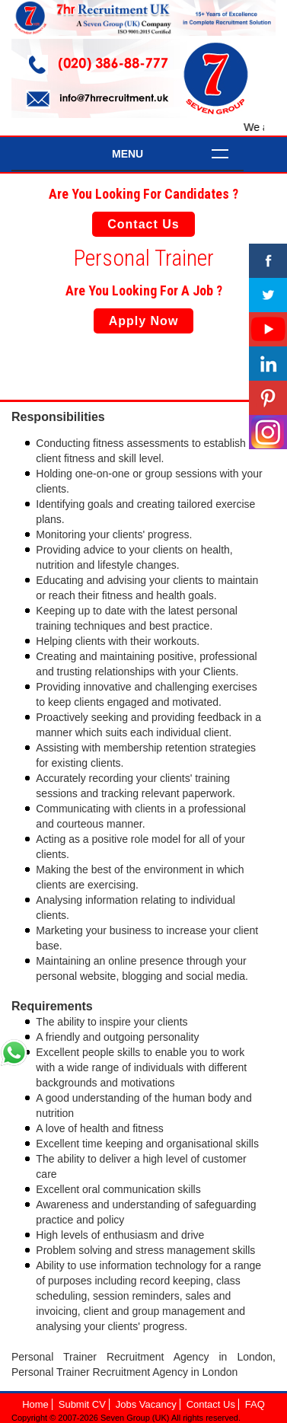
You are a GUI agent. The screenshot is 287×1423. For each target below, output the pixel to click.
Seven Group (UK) (135, 1417)
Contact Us (143, 224)
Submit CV (82, 1404)
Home (35, 1404)
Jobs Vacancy (146, 1404)
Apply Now (144, 320)
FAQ (255, 1404)
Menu (127, 154)
